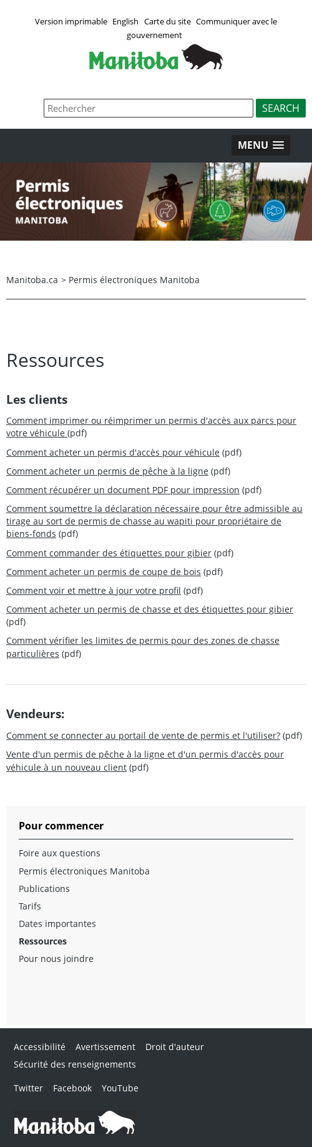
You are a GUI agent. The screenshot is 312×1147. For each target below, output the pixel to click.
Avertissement (105, 1047)
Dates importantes (57, 923)
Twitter (28, 1088)
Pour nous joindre (56, 958)
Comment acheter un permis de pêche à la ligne (107, 471)
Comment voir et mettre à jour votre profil (93, 590)
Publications (44, 888)
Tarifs (30, 906)
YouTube (120, 1088)
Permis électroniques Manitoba (134, 280)
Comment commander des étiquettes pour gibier (109, 553)
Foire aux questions (59, 853)
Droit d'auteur (174, 1047)
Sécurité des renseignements (75, 1064)
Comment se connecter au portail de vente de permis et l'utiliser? (143, 735)
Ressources (43, 941)
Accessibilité (40, 1047)
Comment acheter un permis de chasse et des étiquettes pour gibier (149, 609)
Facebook (72, 1088)
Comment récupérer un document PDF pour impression (123, 490)
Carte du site (167, 21)
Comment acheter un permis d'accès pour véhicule (113, 452)
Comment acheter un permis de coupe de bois (103, 572)
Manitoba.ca (32, 280)
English (125, 21)
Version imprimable (71, 21)
